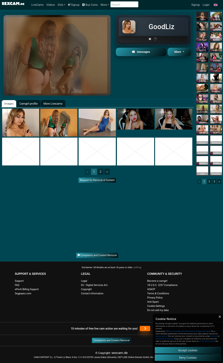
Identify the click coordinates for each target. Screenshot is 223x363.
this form (213, 336)
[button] (215, 4)
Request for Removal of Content (97, 180)
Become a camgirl (157, 280)
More (104, 4)
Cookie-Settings (156, 306)
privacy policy (161, 336)
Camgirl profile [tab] (29, 103)
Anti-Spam (153, 301)
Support (19, 280)
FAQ (17, 285)
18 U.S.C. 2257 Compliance (162, 285)
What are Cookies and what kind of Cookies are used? (188, 331)
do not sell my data (207, 341)
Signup (73, 4)
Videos (50, 4)
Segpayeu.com (23, 293)
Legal (84, 280)
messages (141, 52)
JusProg (137, 267)
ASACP (151, 289)
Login (206, 4)
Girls (60, 4)
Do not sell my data (158, 310)
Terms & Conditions (158, 293)
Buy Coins (90, 4)
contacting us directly (164, 339)
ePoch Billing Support (27, 289)
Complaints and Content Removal (111, 340)
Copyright (86, 289)
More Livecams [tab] (53, 103)
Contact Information (92, 293)
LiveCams (37, 4)
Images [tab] (9, 103)
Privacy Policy (155, 297)
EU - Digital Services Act (94, 285)
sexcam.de (120, 353)
